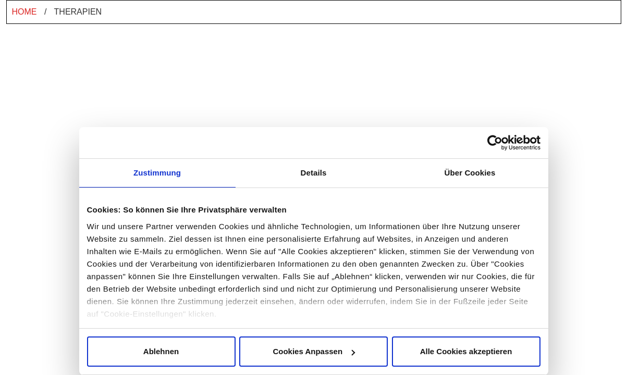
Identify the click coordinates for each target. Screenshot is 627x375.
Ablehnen (161, 351)
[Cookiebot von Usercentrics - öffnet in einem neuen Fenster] (494, 143)
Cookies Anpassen (314, 351)
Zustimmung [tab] (157, 172)
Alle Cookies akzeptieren (466, 351)
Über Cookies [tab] (470, 172)
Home (24, 11)
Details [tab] (314, 172)
